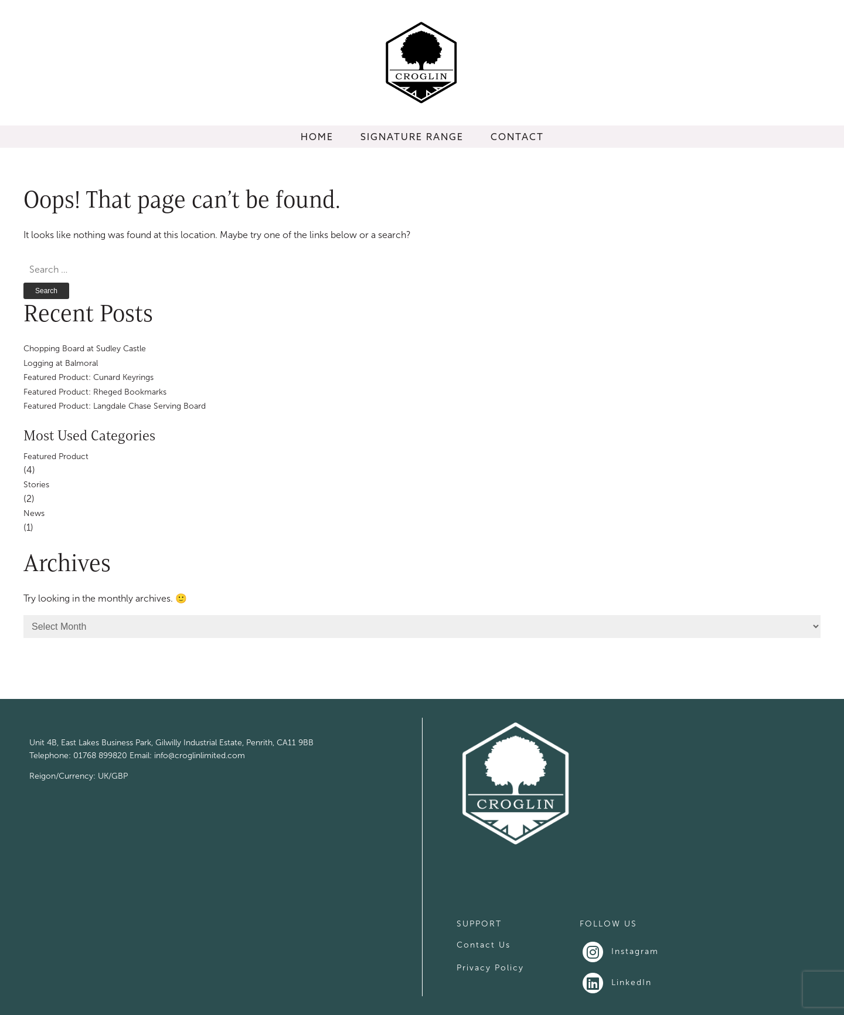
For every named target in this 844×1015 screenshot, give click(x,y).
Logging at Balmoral (60, 363)
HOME (317, 136)
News (34, 513)
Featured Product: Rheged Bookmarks (94, 392)
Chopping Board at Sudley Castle (84, 348)
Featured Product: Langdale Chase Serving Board (114, 406)
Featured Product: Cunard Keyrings (88, 377)
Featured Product (56, 456)
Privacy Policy (490, 967)
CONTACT (517, 136)
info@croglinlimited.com (199, 755)
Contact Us (484, 945)
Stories (36, 484)
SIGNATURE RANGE (412, 136)
